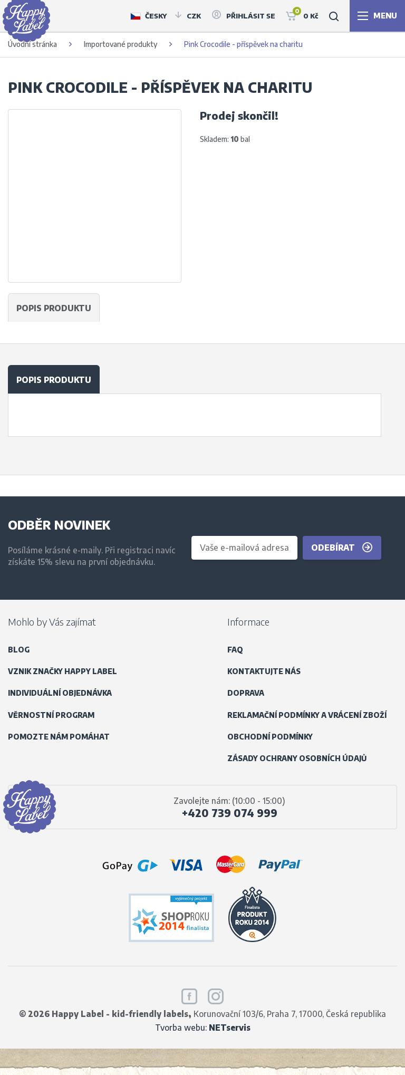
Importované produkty (120, 44)
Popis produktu (53, 380)
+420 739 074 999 (229, 813)
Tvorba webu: (202, 1027)
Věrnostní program (51, 715)
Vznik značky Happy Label (62, 671)
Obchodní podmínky (270, 736)
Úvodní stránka (32, 44)
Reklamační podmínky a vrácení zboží (307, 715)
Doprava (245, 692)
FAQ (235, 649)
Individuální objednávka (60, 692)
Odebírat (342, 547)
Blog (19, 649)
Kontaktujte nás (264, 671)
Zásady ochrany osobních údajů (297, 758)
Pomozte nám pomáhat (59, 736)
